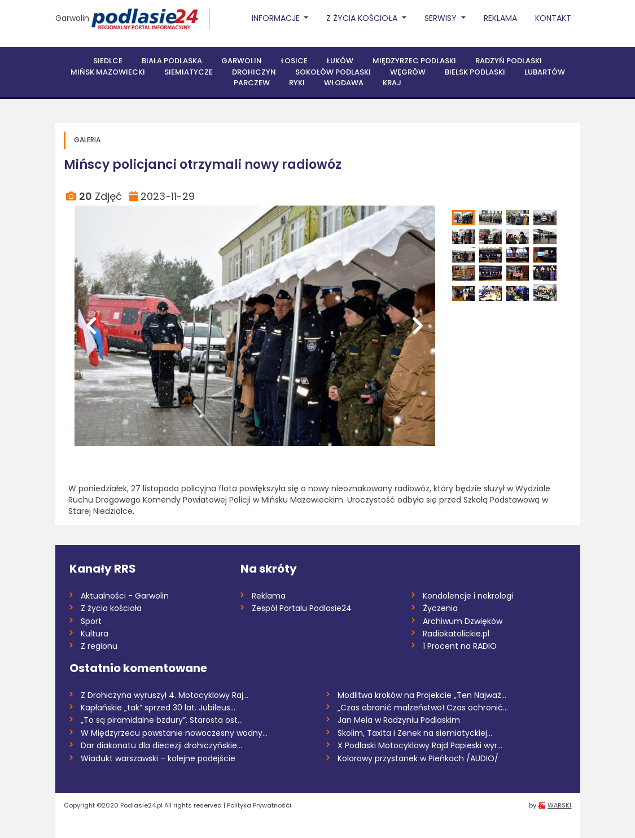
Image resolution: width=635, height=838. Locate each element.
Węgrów (408, 72)
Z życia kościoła (111, 608)
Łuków (340, 60)
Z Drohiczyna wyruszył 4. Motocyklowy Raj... (164, 695)
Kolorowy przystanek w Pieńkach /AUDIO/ (418, 758)
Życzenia (440, 608)
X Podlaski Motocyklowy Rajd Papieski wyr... (420, 745)
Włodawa (344, 82)
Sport (91, 621)
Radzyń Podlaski (508, 60)
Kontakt (553, 18)
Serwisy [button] (441, 18)
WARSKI (559, 805)
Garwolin (72, 18)
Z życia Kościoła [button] (363, 18)
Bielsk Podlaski (475, 72)
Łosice (294, 60)
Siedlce (107, 60)
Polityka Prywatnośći (259, 805)
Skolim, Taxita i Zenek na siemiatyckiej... (415, 733)
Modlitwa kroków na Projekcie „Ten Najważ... (422, 695)
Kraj (392, 82)
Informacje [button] (277, 18)
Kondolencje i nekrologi (468, 595)
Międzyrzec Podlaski (414, 60)
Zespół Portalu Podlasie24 (302, 608)
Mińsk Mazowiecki (108, 72)
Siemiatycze (188, 72)
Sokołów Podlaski (333, 72)
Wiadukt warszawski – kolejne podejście (158, 758)
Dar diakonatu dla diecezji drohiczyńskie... (161, 745)
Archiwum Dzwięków (462, 621)
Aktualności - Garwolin (125, 595)
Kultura (94, 633)
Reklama (500, 18)
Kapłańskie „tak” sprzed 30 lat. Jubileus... (158, 707)
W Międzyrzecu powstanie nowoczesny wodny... (174, 733)
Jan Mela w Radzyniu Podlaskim (399, 720)
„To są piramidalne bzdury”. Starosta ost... (162, 720)
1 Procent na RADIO (460, 646)
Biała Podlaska (172, 60)
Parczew (252, 82)
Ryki (297, 82)
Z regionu (99, 646)
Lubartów (544, 72)
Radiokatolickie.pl (456, 633)
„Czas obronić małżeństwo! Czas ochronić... (423, 707)
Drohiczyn (254, 72)
